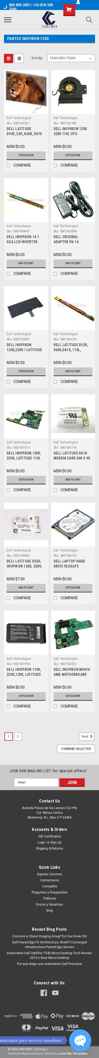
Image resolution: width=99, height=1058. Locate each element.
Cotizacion (26, 155)
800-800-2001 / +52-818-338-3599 (29, 7)
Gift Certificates (49, 836)
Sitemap (40, 1049)
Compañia (49, 886)
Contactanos (49, 880)
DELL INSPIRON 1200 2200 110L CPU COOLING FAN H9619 (70, 134)
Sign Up (55, 842)
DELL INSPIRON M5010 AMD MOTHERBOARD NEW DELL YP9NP (72, 674)
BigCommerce (32, 1053)
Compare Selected (76, 749)
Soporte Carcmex (49, 874)
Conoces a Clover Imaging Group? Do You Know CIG (49, 936)
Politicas (49, 898)
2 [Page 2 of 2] (18, 736)
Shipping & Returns (49, 848)
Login (42, 842)
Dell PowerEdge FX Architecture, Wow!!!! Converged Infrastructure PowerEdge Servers (49, 945)
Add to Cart (26, 263)
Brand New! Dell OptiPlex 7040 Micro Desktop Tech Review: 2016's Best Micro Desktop (49, 955)
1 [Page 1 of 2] (9, 736)
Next (88, 736)
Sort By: (37, 58)
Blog (49, 910)
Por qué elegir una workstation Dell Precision (49, 964)
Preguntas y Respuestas (50, 892)
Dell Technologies (19, 118)
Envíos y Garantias (49, 904)
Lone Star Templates (73, 1053)
